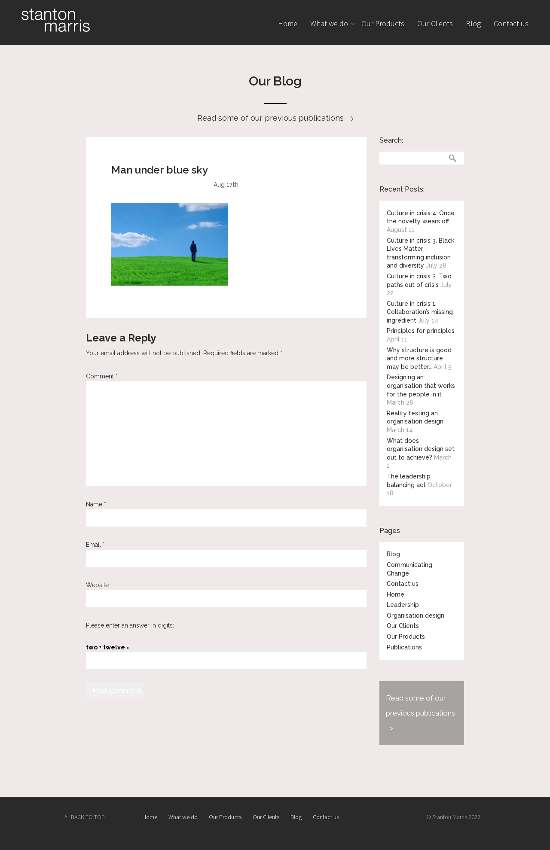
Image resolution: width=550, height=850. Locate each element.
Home (287, 23)
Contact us (511, 23)
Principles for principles (421, 330)
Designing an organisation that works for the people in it (421, 385)
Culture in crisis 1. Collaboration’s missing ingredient (420, 312)
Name (96, 504)
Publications (404, 647)
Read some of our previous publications (275, 117)
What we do (329, 23)
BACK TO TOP (88, 817)
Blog (473, 23)
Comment (102, 376)
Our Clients (435, 23)
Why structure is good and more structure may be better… (419, 358)
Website (97, 585)
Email (95, 544)
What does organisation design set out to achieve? (421, 449)
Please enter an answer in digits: (130, 625)
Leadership (403, 604)
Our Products (382, 23)
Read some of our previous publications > (420, 713)
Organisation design (415, 615)
